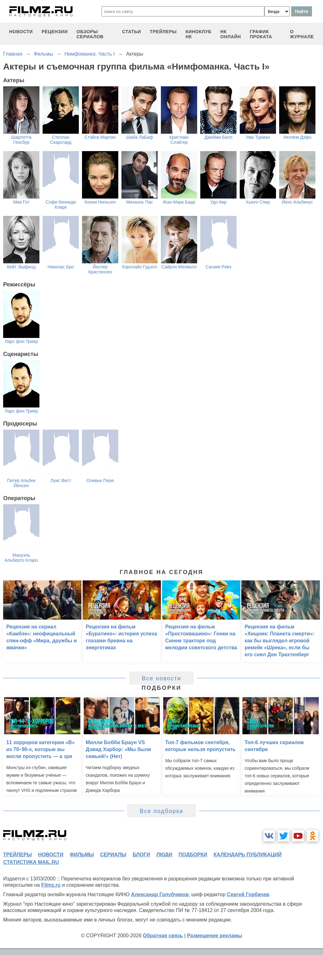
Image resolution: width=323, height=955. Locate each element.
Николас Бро (61, 266)
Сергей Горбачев (248, 894)
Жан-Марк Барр (179, 202)
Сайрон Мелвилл (179, 266)
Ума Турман (258, 137)
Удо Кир (218, 202)
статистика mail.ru (31, 862)
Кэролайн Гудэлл (139, 266)
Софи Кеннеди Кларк (61, 204)
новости (21, 31)
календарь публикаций (248, 854)
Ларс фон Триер (21, 341)
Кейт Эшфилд (21, 266)
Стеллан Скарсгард (60, 140)
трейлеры (163, 31)
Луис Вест (60, 480)
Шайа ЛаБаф (139, 137)
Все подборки (161, 811)
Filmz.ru (51, 885)
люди (164, 854)
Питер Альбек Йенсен (21, 483)
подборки (193, 854)
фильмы (82, 854)
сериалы (113, 854)
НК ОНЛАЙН (230, 34)
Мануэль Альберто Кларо (21, 558)
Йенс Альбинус (297, 202)
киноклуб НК (198, 34)
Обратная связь (163, 935)
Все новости (161, 678)
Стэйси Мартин (100, 137)
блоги (141, 854)
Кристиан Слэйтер (179, 140)
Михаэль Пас (139, 202)
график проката (261, 34)
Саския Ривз (218, 266)
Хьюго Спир (258, 202)
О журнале (302, 34)
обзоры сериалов (90, 34)
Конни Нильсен (100, 202)
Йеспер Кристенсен (100, 269)
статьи (131, 31)
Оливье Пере (100, 480)
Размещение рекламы (214, 935)
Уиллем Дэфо (297, 137)
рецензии (55, 31)
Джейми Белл (218, 137)
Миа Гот (21, 202)
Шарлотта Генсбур (21, 140)
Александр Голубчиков (160, 894)
